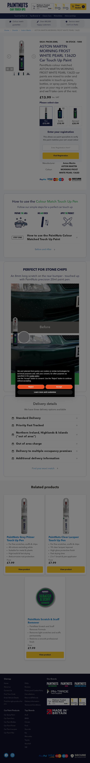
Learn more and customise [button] (45, 392)
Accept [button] (59, 387)
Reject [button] (31, 387)
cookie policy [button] (34, 376)
